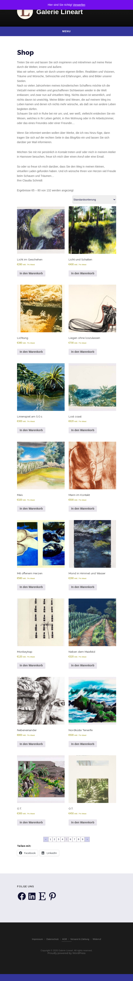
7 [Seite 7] (74, 842)
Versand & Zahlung (79, 945)
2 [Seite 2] (54, 842)
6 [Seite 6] (70, 842)
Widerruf (97, 945)
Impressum (37, 945)
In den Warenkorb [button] (31, 275)
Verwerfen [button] (79, 5)
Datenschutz (52, 945)
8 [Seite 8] (78, 842)
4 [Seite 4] (62, 842)
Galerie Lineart (59, 11)
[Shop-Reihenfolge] (94, 201)
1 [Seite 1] (50, 842)
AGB (64, 945)
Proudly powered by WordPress (67, 959)
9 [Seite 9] (82, 842)
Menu (66, 31)
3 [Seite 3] (58, 842)
